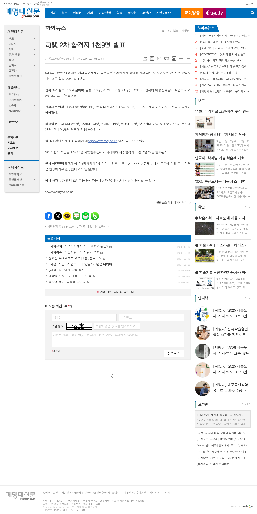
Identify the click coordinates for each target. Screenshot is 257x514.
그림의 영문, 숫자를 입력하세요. (115, 326)
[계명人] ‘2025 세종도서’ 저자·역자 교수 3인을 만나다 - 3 (225, 79)
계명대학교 (15, 174)
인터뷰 (77, 13)
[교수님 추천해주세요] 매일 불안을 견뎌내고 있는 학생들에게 (224, 451)
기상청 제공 (45, 5)
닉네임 (57, 317)
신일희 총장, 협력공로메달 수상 (218, 73)
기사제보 (12, 148)
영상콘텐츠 (15, 100)
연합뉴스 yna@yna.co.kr (58, 58)
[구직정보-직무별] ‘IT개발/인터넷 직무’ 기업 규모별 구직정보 (224, 439)
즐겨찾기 (27, 3)
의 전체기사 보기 (171, 202)
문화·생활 (105, 13)
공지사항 (12, 137)
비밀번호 (126, 317)
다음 (123, 376)
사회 (90, 13)
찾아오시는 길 (50, 492)
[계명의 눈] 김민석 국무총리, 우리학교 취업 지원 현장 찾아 (225, 91)
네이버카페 (85, 216)
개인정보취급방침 (71, 492)
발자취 (132, 13)
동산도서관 (15, 179)
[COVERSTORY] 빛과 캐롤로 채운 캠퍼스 (224, 54)
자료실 (11, 142)
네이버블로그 (76, 216)
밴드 (95, 216)
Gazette (12, 122)
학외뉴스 (185, 30)
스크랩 (174, 58)
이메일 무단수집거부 (135, 492)
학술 (119, 13)
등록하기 (174, 353)
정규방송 (14, 94)
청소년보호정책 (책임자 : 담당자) (102, 492)
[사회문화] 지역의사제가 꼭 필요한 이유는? (225, 36)
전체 (53, 13)
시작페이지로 (12, 3)
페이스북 (48, 216)
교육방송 (192, 13)
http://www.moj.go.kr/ (102, 140)
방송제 (12, 105)
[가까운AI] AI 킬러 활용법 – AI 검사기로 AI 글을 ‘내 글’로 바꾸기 (225, 85)
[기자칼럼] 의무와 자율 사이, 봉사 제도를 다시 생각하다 (224, 458)
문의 (10, 153)
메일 (159, 58)
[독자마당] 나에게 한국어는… (214, 464)
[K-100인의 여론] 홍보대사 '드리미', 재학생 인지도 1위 (224, 445)
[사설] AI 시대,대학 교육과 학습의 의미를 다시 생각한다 (224, 433)
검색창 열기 (252, 13)
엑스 (58, 216)
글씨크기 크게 (181, 58)
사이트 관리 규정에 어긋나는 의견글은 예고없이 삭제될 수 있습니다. (96, 334)
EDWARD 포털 (17, 185)
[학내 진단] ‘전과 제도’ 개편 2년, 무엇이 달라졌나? (225, 48)
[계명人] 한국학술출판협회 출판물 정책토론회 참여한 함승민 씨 (225, 66)
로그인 (249, 3)
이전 (111, 376)
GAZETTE (214, 13)
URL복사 (145, 58)
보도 (64, 13)
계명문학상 (163, 13)
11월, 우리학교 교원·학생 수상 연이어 (222, 60)
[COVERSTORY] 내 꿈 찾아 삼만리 (220, 42)
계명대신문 (15, 32)
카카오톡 (67, 216)
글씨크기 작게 (188, 58)
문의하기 (167, 492)
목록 (152, 58)
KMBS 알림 (15, 111)
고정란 (146, 13)
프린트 (166, 58)
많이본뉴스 (205, 27)
